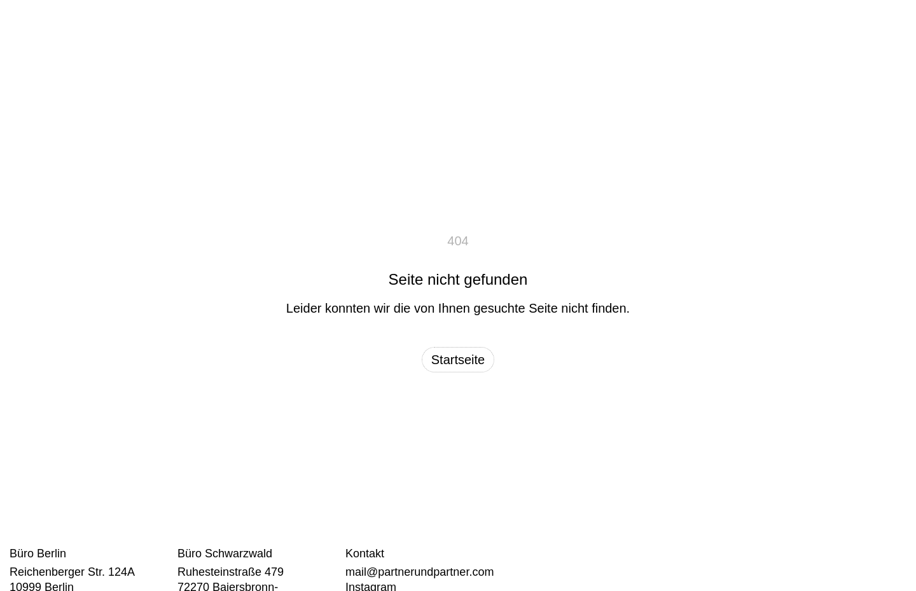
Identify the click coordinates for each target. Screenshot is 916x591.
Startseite (458, 360)
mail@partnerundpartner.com (419, 572)
